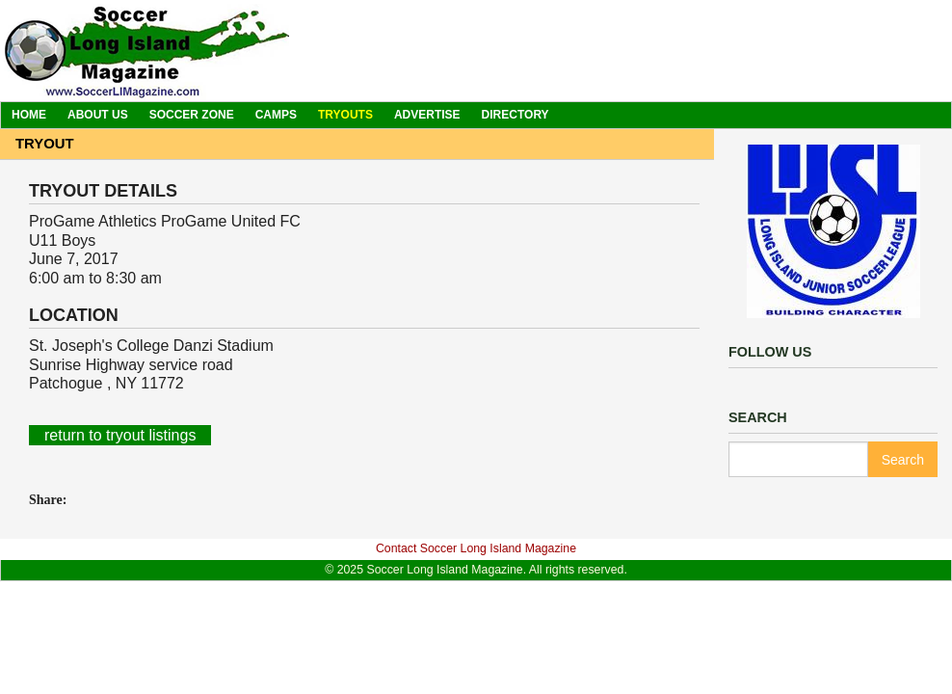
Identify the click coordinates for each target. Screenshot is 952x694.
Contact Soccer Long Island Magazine (476, 548)
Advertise (427, 114)
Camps (276, 114)
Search (903, 459)
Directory (515, 114)
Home (29, 114)
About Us (97, 114)
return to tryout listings (120, 435)
